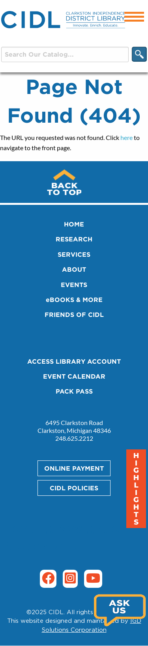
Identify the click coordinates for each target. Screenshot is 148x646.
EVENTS (74, 284)
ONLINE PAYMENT (74, 468)
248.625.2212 (74, 438)
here (126, 137)
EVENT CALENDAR (74, 376)
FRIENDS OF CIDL (74, 314)
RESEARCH (74, 239)
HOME (74, 224)
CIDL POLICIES (74, 487)
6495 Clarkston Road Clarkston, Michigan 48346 (74, 426)
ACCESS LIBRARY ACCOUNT (74, 361)
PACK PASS (74, 391)
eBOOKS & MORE (74, 299)
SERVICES (74, 254)
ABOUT (74, 269)
